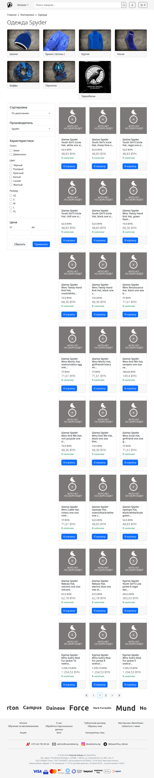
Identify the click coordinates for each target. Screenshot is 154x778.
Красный (18, 173)
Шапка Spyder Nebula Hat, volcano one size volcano (70, 585)
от (11, 227)
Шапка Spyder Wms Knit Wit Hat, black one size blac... (102, 437)
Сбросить (19, 244)
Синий (17, 181)
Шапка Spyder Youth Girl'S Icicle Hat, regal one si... (133, 142)
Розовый (18, 169)
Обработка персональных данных (59, 728)
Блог (59, 732)
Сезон (13, 145)
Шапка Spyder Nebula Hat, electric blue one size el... (101, 585)
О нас (59, 723)
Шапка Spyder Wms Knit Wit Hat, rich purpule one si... (71, 437)
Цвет (12, 160)
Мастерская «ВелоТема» (130, 723)
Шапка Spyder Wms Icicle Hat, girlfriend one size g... (133, 437)
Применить (41, 244)
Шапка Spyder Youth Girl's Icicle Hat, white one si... (72, 142)
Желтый (18, 184)
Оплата (23, 723)
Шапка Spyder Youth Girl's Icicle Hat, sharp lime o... (103, 142)
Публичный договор (95, 723)
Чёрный (17, 165)
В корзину (69, 166)
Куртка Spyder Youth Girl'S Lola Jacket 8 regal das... (132, 585)
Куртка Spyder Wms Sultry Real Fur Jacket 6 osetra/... (132, 659)
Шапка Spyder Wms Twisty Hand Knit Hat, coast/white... (71, 289)
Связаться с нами (131, 726)
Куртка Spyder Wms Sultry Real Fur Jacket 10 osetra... (70, 659)
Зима (16, 150)
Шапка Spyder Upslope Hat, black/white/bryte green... (133, 511)
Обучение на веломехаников (23, 726)
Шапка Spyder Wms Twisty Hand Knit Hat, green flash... (133, 215)
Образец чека (95, 726)
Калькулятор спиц (95, 732)
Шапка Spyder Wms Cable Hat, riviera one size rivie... (70, 511)
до (33, 227)
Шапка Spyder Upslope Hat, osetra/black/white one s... (103, 511)
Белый (17, 177)
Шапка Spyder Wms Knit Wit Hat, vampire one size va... (133, 363)
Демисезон (19, 154)
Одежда (42, 14)
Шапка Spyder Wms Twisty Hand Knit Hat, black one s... (103, 289)
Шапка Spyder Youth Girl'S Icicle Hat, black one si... (102, 213)
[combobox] (78, 5)
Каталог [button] (22, 5)
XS (14, 195)
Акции (23, 732)
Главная (12, 14)
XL (14, 211)
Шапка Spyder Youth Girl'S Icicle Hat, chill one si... (71, 213)
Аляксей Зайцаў (76, 755)
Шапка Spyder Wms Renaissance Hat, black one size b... (133, 289)
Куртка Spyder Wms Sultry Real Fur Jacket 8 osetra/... (101, 659)
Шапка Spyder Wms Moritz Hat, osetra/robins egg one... (71, 363)
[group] (19, 708)
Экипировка (27, 14)
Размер (14, 190)
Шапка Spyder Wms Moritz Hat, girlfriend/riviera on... (101, 363)
